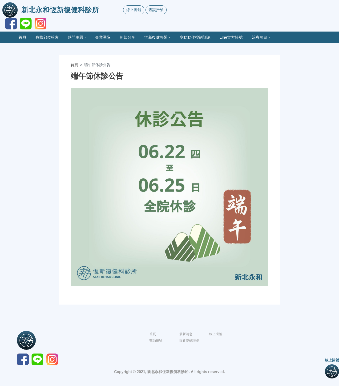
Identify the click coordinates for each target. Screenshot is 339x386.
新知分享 (127, 37)
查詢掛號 (156, 10)
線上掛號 (133, 10)
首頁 (22, 37)
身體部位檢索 (47, 37)
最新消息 (185, 334)
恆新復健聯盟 (156, 37)
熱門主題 (75, 37)
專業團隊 (103, 37)
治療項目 (259, 37)
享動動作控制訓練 (195, 37)
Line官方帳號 (231, 37)
